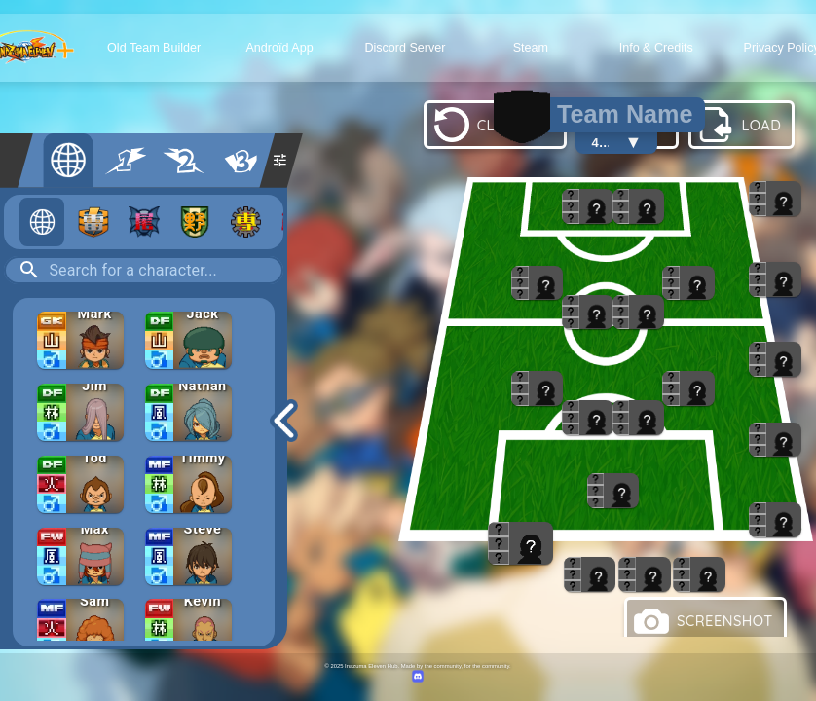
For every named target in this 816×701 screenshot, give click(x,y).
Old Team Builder (154, 48)
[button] (80, 348)
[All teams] (41, 222)
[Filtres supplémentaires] (280, 160)
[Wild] (194, 222)
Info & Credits (656, 48)
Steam (530, 48)
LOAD (739, 124)
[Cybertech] (246, 222)
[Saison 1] (126, 160)
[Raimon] (93, 222)
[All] (68, 160)
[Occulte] (144, 222)
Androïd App (279, 48)
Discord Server (404, 48)
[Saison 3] (241, 160)
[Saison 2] (183, 160)
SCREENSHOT (703, 621)
